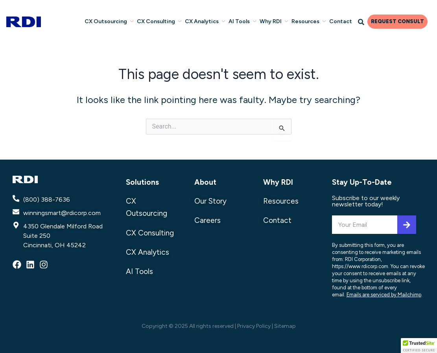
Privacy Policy (254, 326)
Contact (341, 21)
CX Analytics (207, 21)
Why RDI (275, 21)
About (205, 182)
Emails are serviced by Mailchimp (384, 295)
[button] (419, 345)
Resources (309, 21)
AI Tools (244, 21)
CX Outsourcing (111, 21)
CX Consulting (161, 21)
